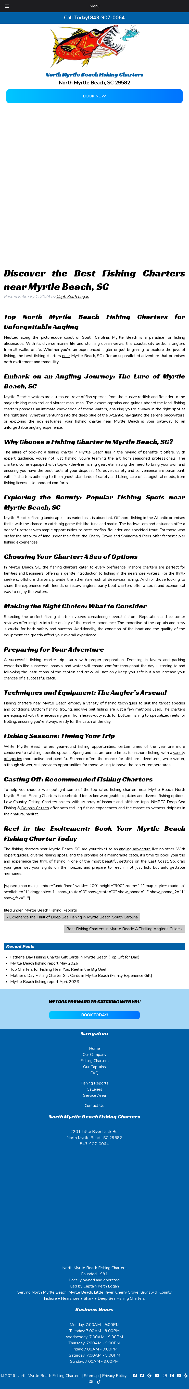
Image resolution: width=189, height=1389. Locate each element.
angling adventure (135, 849)
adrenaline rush (88, 579)
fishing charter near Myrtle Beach (107, 421)
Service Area (94, 1095)
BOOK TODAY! (94, 1015)
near (66, 356)
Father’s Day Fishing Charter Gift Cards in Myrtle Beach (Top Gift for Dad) (75, 957)
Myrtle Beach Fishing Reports (50, 910)
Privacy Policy (114, 1376)
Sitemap (91, 1376)
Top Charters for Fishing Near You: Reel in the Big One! (58, 969)
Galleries (94, 1089)
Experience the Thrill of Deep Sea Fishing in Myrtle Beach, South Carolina (73, 917)
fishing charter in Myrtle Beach (75, 452)
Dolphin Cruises (34, 808)
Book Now (94, 96)
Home (94, 1048)
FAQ (94, 1073)
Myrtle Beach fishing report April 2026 (44, 981)
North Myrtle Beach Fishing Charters (49, 1376)
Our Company (94, 1054)
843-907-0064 (94, 1144)
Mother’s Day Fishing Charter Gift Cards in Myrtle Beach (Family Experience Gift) (81, 975)
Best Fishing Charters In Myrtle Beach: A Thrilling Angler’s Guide (123, 929)
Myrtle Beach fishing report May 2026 (44, 963)
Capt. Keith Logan (72, 296)
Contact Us (94, 1105)
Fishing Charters (94, 1061)
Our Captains (94, 1067)
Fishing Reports (94, 1083)
